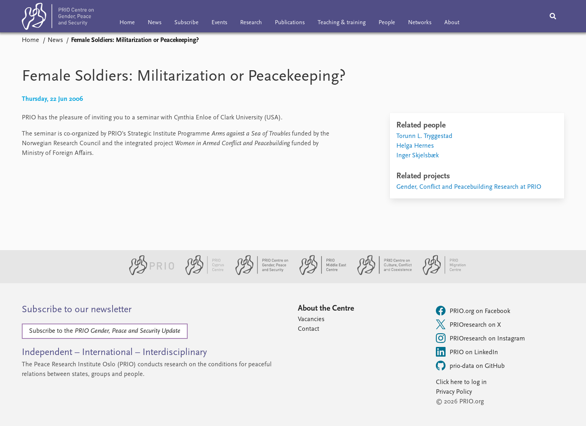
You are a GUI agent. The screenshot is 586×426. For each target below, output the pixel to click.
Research (251, 23)
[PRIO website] (148, 273)
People (387, 23)
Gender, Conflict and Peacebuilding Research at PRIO (468, 187)
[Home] (58, 18)
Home (127, 23)
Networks (419, 23)
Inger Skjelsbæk (417, 155)
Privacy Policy (454, 392)
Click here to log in (461, 382)
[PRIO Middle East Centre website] (319, 273)
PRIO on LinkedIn (467, 352)
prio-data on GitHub (470, 365)
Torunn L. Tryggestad (424, 136)
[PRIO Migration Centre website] (440, 273)
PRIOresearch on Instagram (480, 338)
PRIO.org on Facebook (473, 310)
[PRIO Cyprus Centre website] (201, 273)
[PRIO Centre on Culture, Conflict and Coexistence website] (381, 273)
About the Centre (326, 309)
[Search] (553, 16)
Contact (308, 329)
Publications (290, 23)
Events (219, 23)
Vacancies (311, 319)
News (154, 23)
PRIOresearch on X (468, 324)
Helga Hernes (415, 146)
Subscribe (186, 23)
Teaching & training (342, 23)
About (451, 23)
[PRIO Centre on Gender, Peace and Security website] (258, 273)
